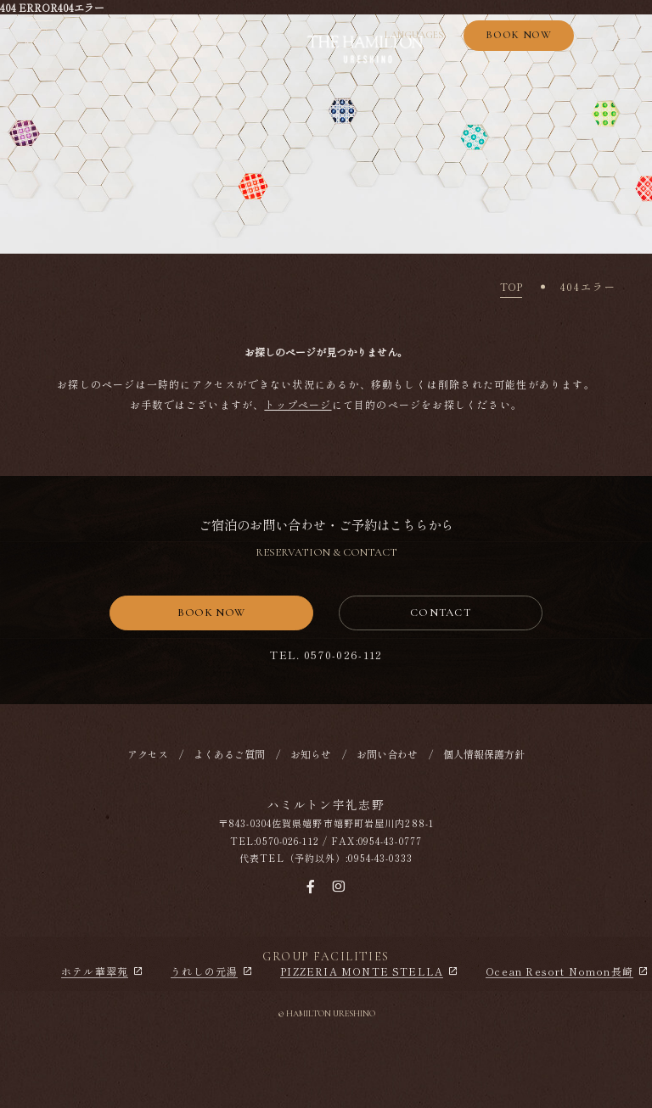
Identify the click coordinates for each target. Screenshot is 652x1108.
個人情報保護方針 (484, 758)
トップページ (297, 404)
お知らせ (310, 758)
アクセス (147, 758)
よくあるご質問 (229, 758)
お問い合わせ (387, 758)
